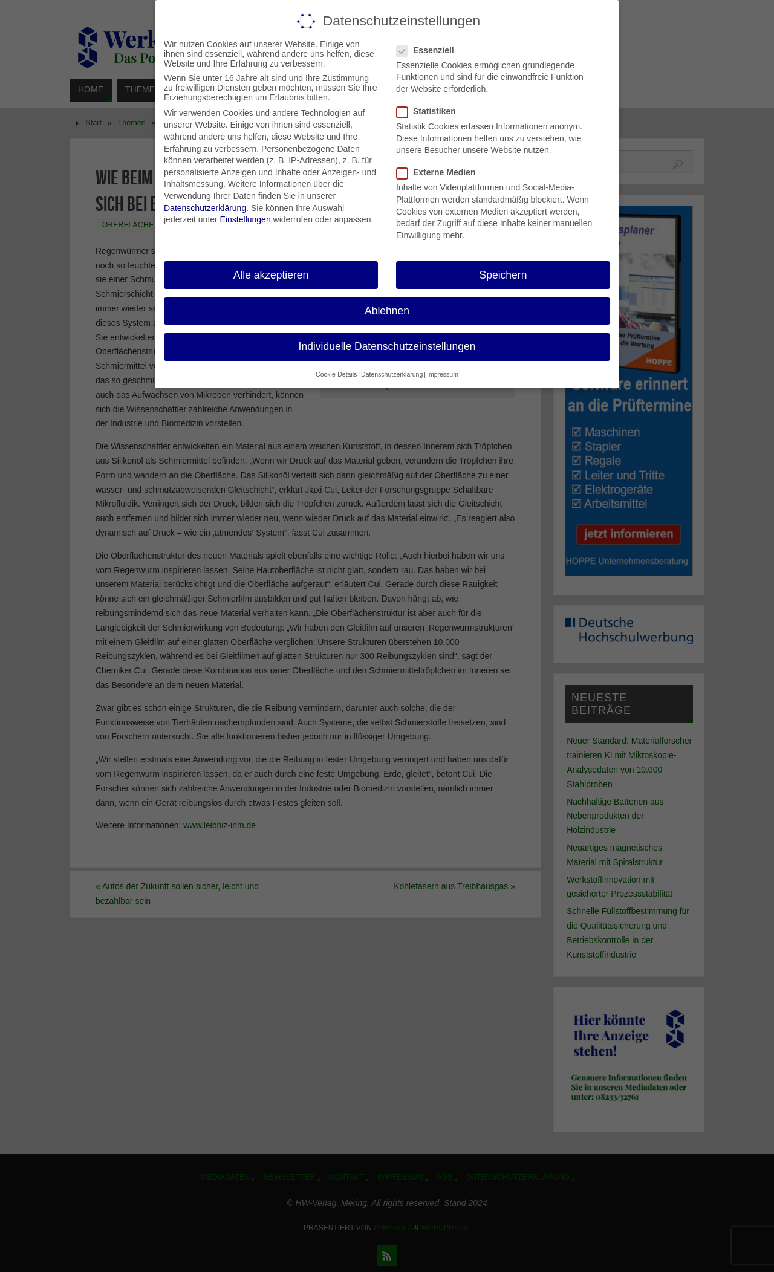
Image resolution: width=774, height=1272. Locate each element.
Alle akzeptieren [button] (271, 275)
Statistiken (431, 111)
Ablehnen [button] (387, 311)
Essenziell (430, 50)
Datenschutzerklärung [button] (392, 374)
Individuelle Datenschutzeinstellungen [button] (387, 346)
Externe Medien (441, 172)
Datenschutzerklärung (205, 208)
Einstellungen (245, 219)
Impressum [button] (442, 374)
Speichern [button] (503, 275)
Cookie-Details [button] (336, 374)
